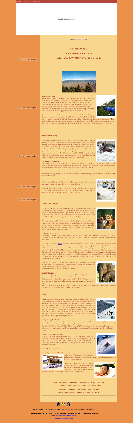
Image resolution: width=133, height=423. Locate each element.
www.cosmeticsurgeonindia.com (63, 418)
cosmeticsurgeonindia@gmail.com (66, 415)
